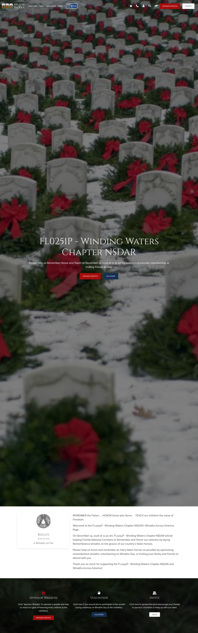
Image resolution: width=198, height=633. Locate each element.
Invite (154, 615)
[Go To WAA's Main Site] (131, 6)
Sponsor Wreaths (170, 6)
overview (32, 6)
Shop (61, 6)
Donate (188, 6)
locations (51, 6)
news (42, 6)
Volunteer (110, 276)
